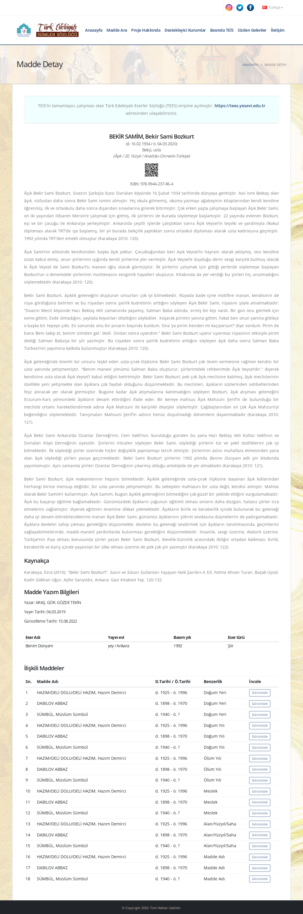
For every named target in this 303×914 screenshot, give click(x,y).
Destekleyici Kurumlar (185, 30)
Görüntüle (260, 692)
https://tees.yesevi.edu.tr (239, 105)
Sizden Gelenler (252, 30)
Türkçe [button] (272, 7)
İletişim (278, 30)
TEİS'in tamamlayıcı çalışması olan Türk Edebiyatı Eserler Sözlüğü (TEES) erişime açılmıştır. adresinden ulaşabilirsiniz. (151, 109)
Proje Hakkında (145, 30)
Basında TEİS (222, 30)
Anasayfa (93, 30)
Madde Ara (117, 30)
